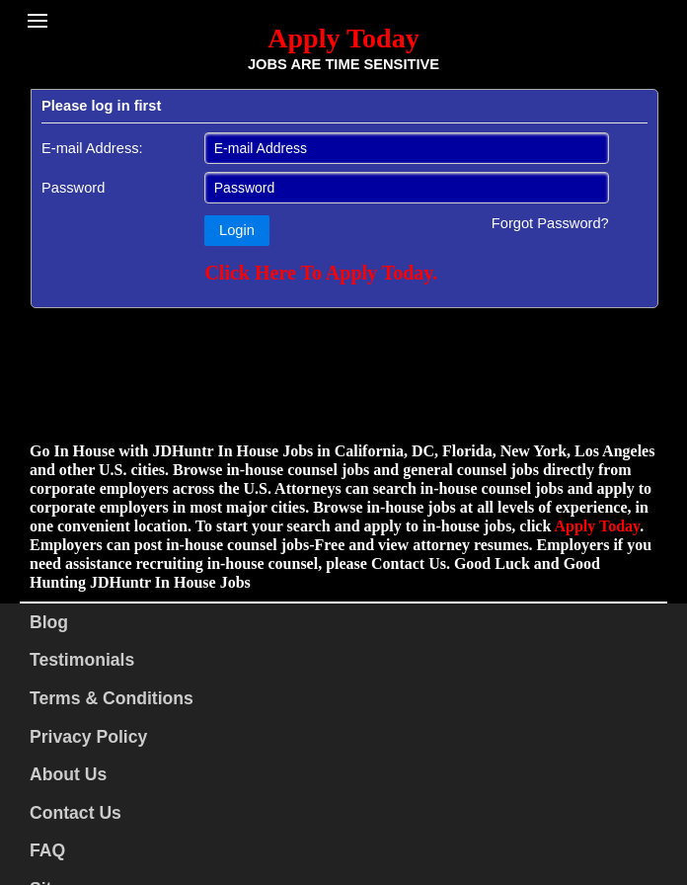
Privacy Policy (88, 737)
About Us (68, 774)
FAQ (47, 850)
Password (73, 188)
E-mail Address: (92, 148)
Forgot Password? (550, 223)
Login (237, 230)
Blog (49, 622)
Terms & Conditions (111, 698)
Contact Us (75, 813)
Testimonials (82, 660)
